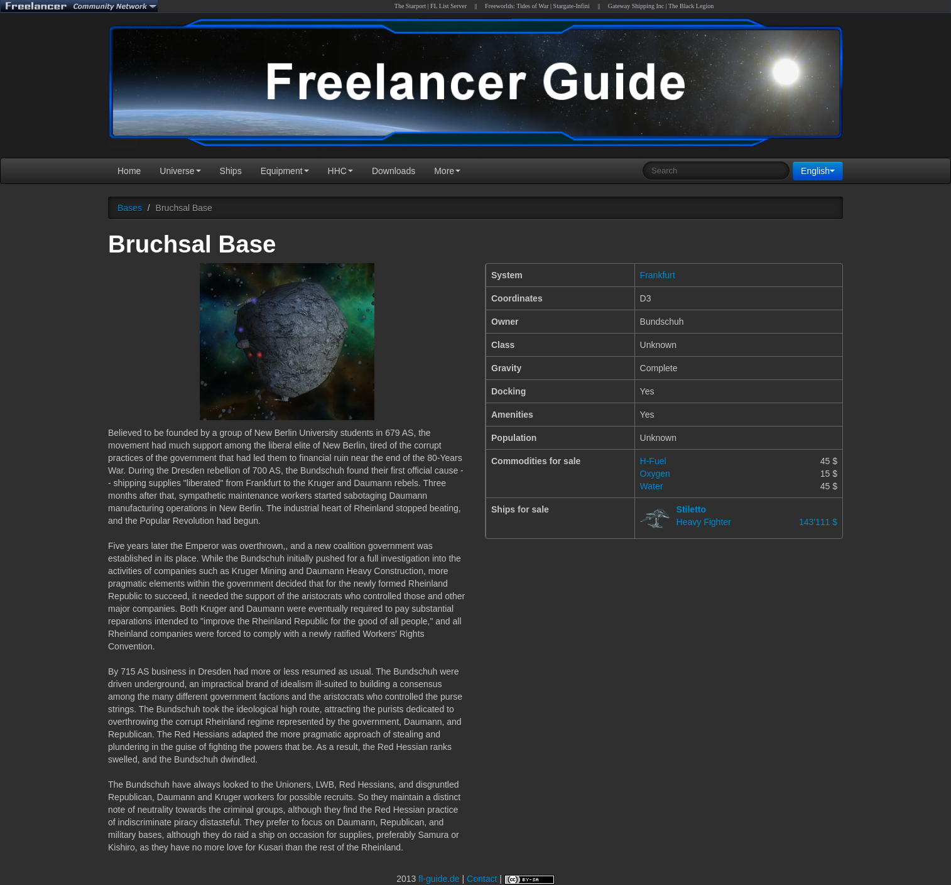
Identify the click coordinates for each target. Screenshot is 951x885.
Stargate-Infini (571, 6)
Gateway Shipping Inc (636, 6)
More (447, 171)
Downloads (393, 171)
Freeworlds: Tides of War (517, 6)
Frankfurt (657, 275)
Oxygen (655, 474)
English (818, 171)
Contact (482, 879)
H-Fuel (653, 461)
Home (129, 171)
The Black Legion (691, 6)
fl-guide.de (438, 879)
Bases (129, 208)
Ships (231, 171)
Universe (180, 171)
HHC (340, 171)
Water (651, 486)
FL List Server (448, 6)
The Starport (410, 6)
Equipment (285, 171)
